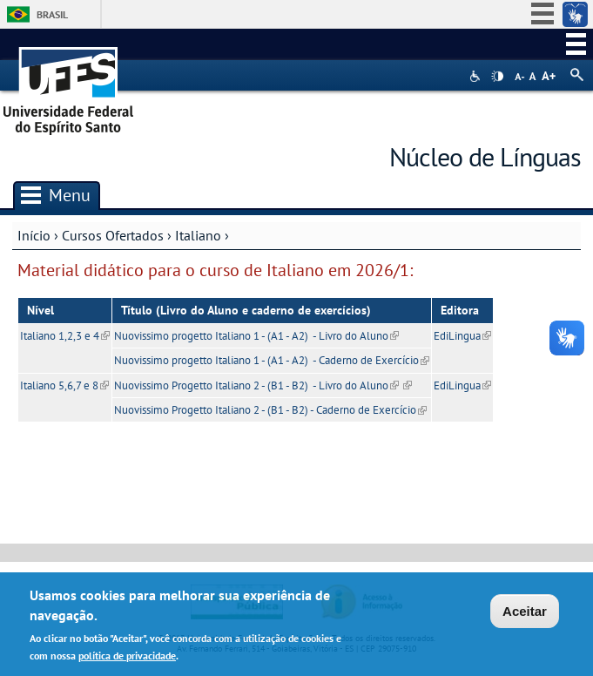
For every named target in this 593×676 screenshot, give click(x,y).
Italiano (198, 235)
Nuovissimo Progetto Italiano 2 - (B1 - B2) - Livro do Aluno (256, 385)
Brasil (52, 14)
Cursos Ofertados (113, 235)
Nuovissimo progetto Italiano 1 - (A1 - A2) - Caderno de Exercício (271, 360)
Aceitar (524, 611)
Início (34, 235)
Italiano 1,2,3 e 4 (65, 335)
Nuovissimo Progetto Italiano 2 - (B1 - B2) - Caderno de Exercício (270, 409)
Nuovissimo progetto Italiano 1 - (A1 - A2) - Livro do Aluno (256, 335)
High (497, 77)
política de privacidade (127, 655)
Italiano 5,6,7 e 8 (64, 385)
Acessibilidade (476, 76)
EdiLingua (462, 335)
